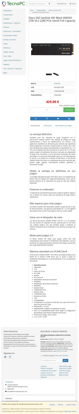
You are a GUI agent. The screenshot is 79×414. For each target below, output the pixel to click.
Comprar (69, 110)
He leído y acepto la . (55, 355)
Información (48, 126)
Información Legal (65, 366)
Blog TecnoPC (64, 375)
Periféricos (6, 48)
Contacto (44, 366)
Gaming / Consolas (9, 40)
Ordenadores (7, 11)
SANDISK (57, 83)
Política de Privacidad (62, 351)
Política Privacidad (47, 368)
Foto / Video (7, 56)
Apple (5, 73)
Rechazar (60, 405)
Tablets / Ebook (8, 52)
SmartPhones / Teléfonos (11, 23)
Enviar (65, 360)
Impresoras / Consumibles (12, 31)
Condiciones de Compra (48, 371)
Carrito (73, 4)
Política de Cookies (70, 411)
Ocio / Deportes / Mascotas (12, 69)
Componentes (8, 15)
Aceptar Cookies (71, 405)
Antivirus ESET (64, 373)
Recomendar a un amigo (63, 126)
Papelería (6, 64)
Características (35, 126)
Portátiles (6, 19)
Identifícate (61, 4)
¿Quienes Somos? (46, 373)
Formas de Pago (64, 371)
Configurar (52, 405)
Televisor (6, 27)
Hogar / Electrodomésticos (12, 60)
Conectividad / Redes (10, 35)
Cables (5, 44)
